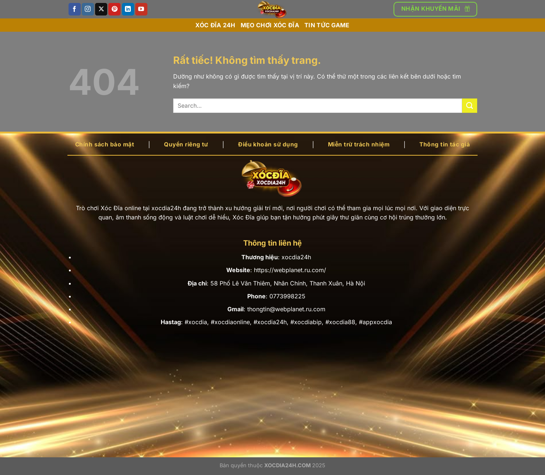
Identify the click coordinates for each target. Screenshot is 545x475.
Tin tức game (327, 25)
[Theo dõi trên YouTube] (141, 9)
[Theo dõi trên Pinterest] (114, 9)
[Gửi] (469, 105)
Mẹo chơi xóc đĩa (270, 25)
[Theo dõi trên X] (101, 9)
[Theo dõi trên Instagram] (88, 9)
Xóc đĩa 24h (215, 25)
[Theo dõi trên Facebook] (75, 9)
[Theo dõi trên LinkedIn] (128, 9)
